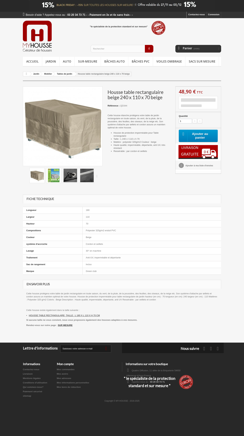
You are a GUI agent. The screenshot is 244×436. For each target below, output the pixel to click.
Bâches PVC (140, 61)
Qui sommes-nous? (33, 387)
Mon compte (65, 364)
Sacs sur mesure (202, 61)
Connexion (213, 14)
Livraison (28, 374)
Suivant (97, 176)
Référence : (114, 105)
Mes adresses (64, 378)
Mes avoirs (62, 374)
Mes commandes (66, 369)
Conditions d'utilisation (35, 382)
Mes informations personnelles (73, 382)
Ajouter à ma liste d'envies (199, 165)
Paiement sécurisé (32, 391)
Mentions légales (32, 378)
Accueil (32, 61)
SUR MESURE (65, 325)
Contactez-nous (196, 14)
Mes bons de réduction (69, 387)
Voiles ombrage (169, 61)
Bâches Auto (114, 61)
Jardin (51, 61)
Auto (67, 61)
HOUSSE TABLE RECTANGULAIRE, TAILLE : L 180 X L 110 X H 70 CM (64, 315)
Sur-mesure (87, 61)
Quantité (183, 116)
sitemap (27, 396)
